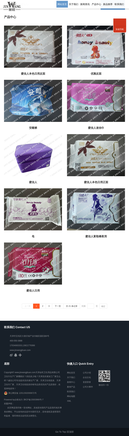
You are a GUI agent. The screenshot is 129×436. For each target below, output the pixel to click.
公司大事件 (88, 387)
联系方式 (119, 18)
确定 (103, 307)
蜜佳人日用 (33, 291)
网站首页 (62, 4)
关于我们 (73, 4)
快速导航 (120, 29)
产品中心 (96, 4)
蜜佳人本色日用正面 (96, 182)
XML (69, 401)
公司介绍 (87, 373)
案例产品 (71, 387)
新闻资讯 (85, 4)
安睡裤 (33, 128)
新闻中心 (71, 382)
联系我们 (119, 4)
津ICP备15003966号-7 (33, 399)
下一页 (58, 307)
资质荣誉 (87, 382)
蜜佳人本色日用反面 (33, 74)
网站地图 (71, 396)
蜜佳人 (33, 182)
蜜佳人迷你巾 (96, 128)
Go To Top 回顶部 (64, 431)
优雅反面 (96, 74)
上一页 (28, 307)
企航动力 (19, 399)
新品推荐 (108, 4)
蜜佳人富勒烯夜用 (96, 237)
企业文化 (87, 377)
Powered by (9, 399)
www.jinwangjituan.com (20, 350)
